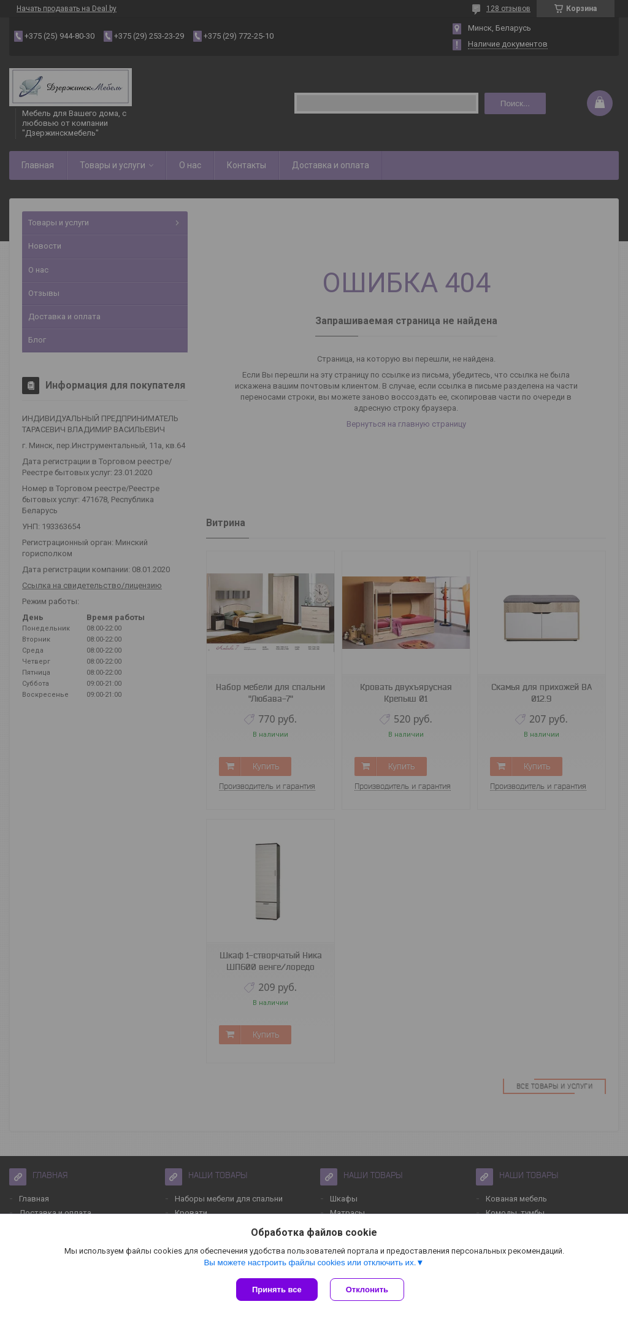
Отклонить (367, 1289)
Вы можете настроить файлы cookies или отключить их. (310, 1262)
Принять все (277, 1289)
